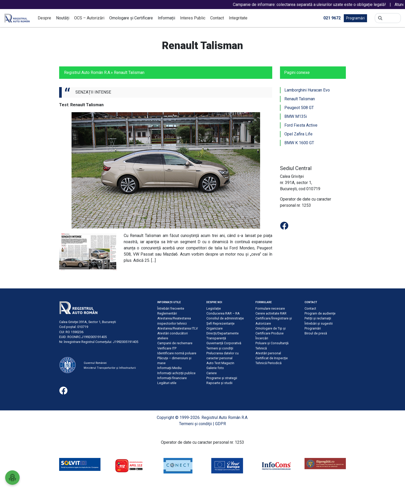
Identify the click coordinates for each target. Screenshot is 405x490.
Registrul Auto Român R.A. (87, 72)
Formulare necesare (270, 308)
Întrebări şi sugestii (319, 323)
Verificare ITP (166, 348)
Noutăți (62, 18)
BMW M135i (295, 116)
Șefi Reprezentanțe (220, 323)
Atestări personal (268, 353)
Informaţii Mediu (169, 368)
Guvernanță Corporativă (223, 343)
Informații (166, 18)
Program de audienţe (320, 313)
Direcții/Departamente (222, 333)
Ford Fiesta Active (300, 125)
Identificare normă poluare (176, 353)
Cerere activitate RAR (270, 313)
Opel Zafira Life (298, 134)
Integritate (238, 18)
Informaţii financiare (172, 378)
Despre (44, 18)
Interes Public (192, 18)
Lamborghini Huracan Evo (307, 90)
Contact (217, 18)
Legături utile (166, 383)
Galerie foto (215, 368)
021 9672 (332, 17)
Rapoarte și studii (219, 383)
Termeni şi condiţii (219, 348)
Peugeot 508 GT (299, 107)
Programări (355, 18)
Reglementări (167, 313)
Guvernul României (95, 363)
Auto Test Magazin (220, 363)
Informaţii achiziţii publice (176, 373)
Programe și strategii (221, 378)
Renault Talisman (299, 98)
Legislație (213, 308)
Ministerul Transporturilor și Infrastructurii (110, 368)
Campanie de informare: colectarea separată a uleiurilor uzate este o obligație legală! (321, 4)
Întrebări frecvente (170, 308)
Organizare (214, 328)
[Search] (391, 18)
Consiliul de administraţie (225, 318)
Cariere (211, 373)
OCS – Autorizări (89, 18)
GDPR (220, 423)
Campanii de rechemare (174, 343)
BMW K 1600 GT (299, 142)
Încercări (261, 338)
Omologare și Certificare (131, 18)
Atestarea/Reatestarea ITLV (177, 328)
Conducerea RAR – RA (223, 313)
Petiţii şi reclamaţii (318, 318)
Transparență (216, 338)
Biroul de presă (316, 333)
